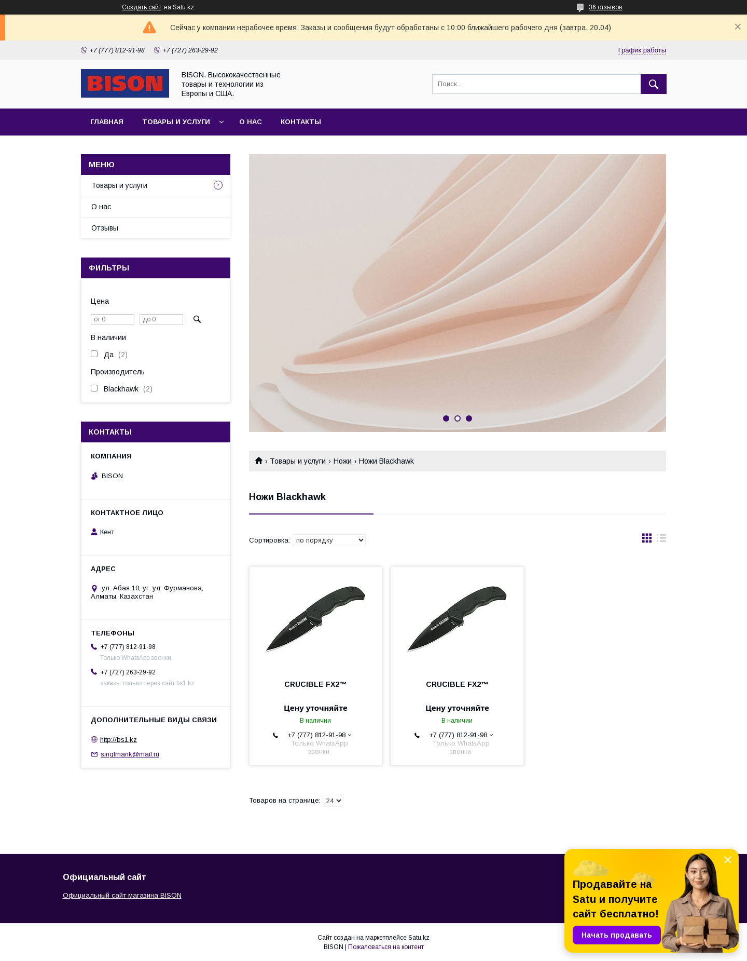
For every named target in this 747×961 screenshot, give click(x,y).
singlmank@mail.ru (130, 754)
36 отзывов (605, 7)
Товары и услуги (176, 122)
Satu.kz (419, 937)
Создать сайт (141, 7)
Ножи (343, 461)
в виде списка (661, 540)
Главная (106, 122)
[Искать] (654, 84)
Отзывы (104, 228)
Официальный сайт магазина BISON (122, 895)
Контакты (301, 122)
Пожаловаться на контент (386, 947)
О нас (250, 122)
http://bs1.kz (118, 739)
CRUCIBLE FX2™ (315, 684)
